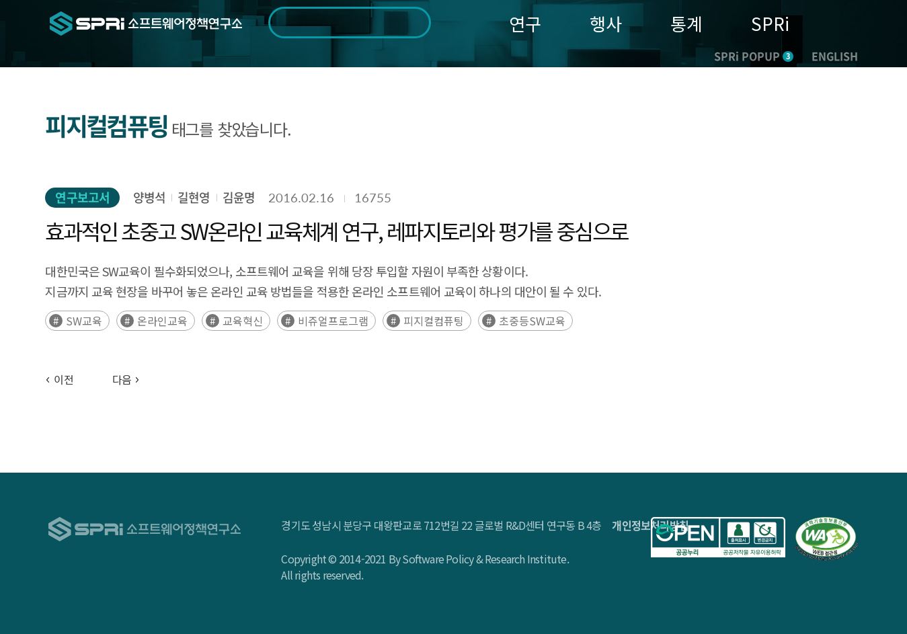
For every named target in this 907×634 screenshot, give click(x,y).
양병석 (149, 197)
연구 (525, 23)
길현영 (194, 197)
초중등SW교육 (532, 321)
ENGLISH (835, 56)
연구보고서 (82, 197)
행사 (606, 23)
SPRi (770, 23)
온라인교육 (162, 321)
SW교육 (84, 321)
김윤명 (239, 197)
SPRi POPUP (753, 56)
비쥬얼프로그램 (333, 321)
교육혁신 (243, 321)
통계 (686, 23)
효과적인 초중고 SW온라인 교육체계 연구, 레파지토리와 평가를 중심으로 (336, 230)
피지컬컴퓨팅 (433, 321)
